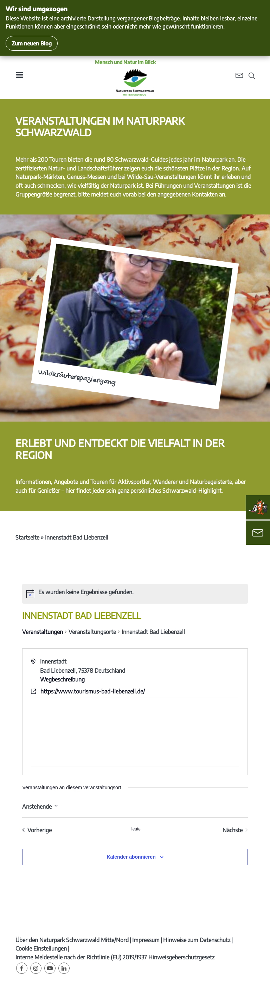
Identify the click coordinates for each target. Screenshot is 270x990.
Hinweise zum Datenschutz (196, 940)
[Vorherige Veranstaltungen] (37, 830)
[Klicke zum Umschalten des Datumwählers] (40, 806)
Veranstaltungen (42, 631)
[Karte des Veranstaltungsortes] (134, 731)
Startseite (27, 537)
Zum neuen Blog (32, 43)
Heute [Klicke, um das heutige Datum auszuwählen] (135, 829)
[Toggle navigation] (19, 77)
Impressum (146, 940)
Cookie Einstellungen (41, 948)
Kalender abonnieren (131, 857)
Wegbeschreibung (62, 679)
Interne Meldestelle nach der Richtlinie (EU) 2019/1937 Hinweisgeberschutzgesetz (114, 957)
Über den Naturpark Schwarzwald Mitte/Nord (72, 940)
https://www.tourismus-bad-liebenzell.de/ (92, 691)
